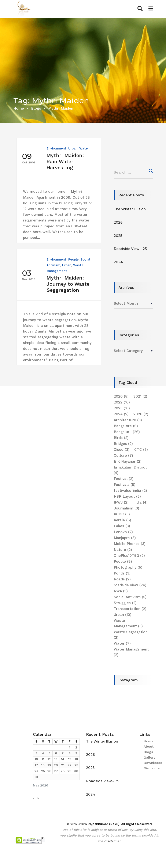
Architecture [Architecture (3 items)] (128, 420)
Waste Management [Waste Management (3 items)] (128, 623)
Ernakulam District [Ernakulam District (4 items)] (130, 470)
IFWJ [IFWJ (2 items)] (121, 502)
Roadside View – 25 (130, 249)
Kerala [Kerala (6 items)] (122, 520)
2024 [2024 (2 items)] (121, 414)
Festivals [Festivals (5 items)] (124, 484)
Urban (72, 148)
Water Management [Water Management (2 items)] (131, 652)
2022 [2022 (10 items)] (122, 402)
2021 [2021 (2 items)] (140, 396)
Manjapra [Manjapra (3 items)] (125, 538)
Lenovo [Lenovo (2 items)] (123, 532)
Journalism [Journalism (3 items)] (126, 508)
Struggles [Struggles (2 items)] (125, 603)
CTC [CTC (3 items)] (141, 449)
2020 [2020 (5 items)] (121, 396)
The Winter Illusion (130, 209)
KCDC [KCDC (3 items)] (122, 514)
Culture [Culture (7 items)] (123, 455)
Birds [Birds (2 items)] (121, 438)
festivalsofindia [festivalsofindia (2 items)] (130, 490)
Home (18, 108)
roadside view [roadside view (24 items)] (130, 585)
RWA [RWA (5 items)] (121, 591)
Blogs (36, 108)
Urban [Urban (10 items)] (122, 614)
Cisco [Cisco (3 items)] (121, 449)
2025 (118, 236)
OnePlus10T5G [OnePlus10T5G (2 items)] (129, 555)
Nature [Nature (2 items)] (123, 549)
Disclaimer (152, 768)
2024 (118, 262)
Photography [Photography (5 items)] (128, 567)
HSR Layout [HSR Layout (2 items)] (127, 496)
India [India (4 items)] (140, 502)
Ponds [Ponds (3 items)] (122, 573)
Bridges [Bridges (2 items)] (123, 443)
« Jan (37, 798)
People (73, 259)
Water (84, 148)
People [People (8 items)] (123, 561)
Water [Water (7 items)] (122, 643)
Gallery (149, 757)
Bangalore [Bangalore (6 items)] (126, 426)
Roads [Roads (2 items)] (122, 579)
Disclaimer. (112, 841)
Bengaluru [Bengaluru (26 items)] (127, 432)
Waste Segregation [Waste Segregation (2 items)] (131, 635)
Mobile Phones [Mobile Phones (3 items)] (129, 544)
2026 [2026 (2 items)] (140, 414)
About (149, 746)
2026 (118, 222)
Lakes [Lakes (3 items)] (122, 526)
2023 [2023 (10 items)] (122, 408)
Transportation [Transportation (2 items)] (130, 609)
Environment (56, 148)
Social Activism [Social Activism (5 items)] (130, 597)
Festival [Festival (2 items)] (123, 479)
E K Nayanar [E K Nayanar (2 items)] (127, 461)
